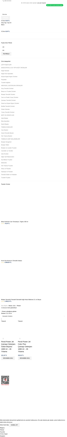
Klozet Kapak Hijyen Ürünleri (9, 76)
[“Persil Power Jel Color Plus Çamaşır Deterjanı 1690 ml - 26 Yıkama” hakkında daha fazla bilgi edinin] (25, 358)
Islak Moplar (4, 118)
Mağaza (37, 370)
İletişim (37, 379)
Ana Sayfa (4, 305)
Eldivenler (4, 162)
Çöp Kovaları (5, 154)
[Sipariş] (33, 316)
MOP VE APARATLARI (7, 115)
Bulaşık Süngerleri (6, 142)
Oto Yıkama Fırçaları (7, 165)
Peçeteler (4, 79)
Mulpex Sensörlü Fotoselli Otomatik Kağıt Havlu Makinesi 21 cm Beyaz (21, 299)
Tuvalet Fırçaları (5, 177)
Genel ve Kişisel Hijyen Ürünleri (10, 103)
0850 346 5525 (7, 0)
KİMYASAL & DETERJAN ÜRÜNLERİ (12, 85)
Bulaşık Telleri (5, 145)
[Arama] (33, 14)
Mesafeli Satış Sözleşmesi (42, 398)
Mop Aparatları (5, 121)
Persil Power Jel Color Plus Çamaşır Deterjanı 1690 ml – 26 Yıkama (25, 346)
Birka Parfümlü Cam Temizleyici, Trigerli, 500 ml (14, 221)
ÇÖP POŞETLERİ (6, 64)
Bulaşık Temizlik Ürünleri (8, 94)
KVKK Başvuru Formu (41, 401)
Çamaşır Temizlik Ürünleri (8, 100)
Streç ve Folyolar (6, 168)
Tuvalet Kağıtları (5, 82)
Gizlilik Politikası (39, 392)
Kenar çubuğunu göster (9, 311)
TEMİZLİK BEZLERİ (7, 127)
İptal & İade (38, 395)
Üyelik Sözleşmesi (40, 404)
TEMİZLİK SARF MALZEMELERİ (10, 139)
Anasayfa (37, 367)
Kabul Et (14, 425)
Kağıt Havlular (5, 70)
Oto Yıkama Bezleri (6, 136)
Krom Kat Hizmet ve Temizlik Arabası (11, 260)
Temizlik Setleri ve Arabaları (9, 174)
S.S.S (36, 382)
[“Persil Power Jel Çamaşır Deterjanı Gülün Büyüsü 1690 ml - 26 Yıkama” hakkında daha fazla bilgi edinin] (8, 358)
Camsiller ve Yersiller (7, 151)
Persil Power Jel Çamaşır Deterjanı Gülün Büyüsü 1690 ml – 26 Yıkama (8, 346)
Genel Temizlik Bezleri (7, 133)
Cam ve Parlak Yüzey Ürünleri (9, 97)
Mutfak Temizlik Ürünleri (8, 106)
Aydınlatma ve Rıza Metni (42, 407)
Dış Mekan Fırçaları (6, 159)
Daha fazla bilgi (4, 425)
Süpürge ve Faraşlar (7, 171)
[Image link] (16, 369)
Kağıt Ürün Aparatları (7, 73)
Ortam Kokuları (5, 109)
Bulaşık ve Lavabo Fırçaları (9, 148)
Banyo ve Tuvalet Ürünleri (8, 91)
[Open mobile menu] (2, 24)
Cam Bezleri (4, 130)
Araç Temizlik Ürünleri (7, 88)
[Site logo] (11, 9)
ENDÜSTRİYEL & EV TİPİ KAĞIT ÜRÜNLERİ (14, 67)
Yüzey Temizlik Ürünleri (7, 112)
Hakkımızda (38, 376)
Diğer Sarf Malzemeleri (7, 156)
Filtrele (6, 54)
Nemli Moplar (5, 124)
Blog (36, 373)
